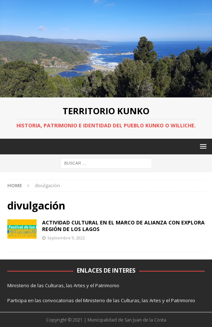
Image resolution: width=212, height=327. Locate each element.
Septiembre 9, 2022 (66, 238)
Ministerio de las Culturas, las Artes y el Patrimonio (63, 285)
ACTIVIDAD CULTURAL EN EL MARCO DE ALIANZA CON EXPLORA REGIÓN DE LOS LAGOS (123, 225)
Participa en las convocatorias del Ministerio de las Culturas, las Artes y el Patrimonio (101, 300)
